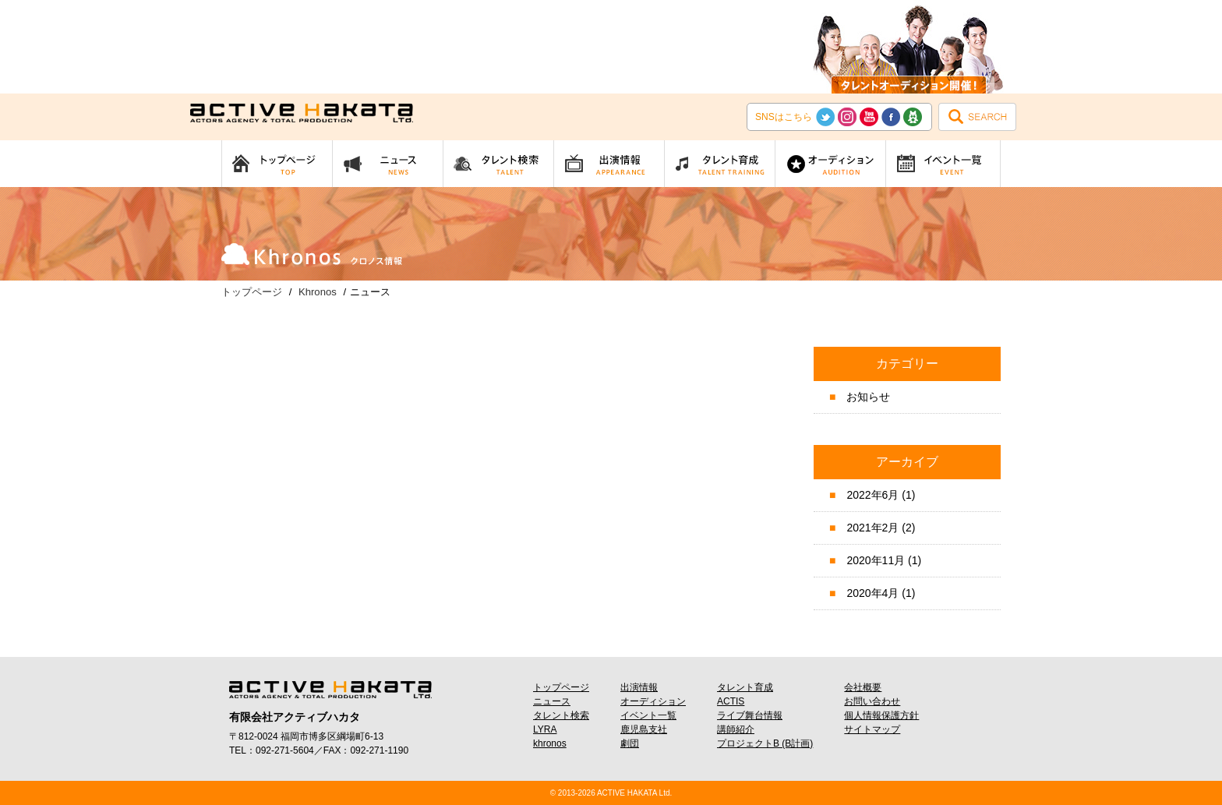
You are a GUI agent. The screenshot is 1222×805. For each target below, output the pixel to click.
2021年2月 (872, 527)
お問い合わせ (872, 701)
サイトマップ (872, 729)
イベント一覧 (648, 715)
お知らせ (868, 396)
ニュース (551, 701)
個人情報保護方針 (881, 715)
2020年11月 (875, 560)
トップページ (561, 687)
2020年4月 (872, 593)
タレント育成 (745, 687)
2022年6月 (872, 495)
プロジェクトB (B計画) (765, 743)
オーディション (653, 701)
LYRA (544, 729)
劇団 (629, 743)
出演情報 (639, 687)
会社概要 (862, 687)
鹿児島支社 (643, 729)
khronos (550, 743)
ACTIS (730, 701)
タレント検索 (561, 715)
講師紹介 (735, 729)
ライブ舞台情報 (749, 715)
